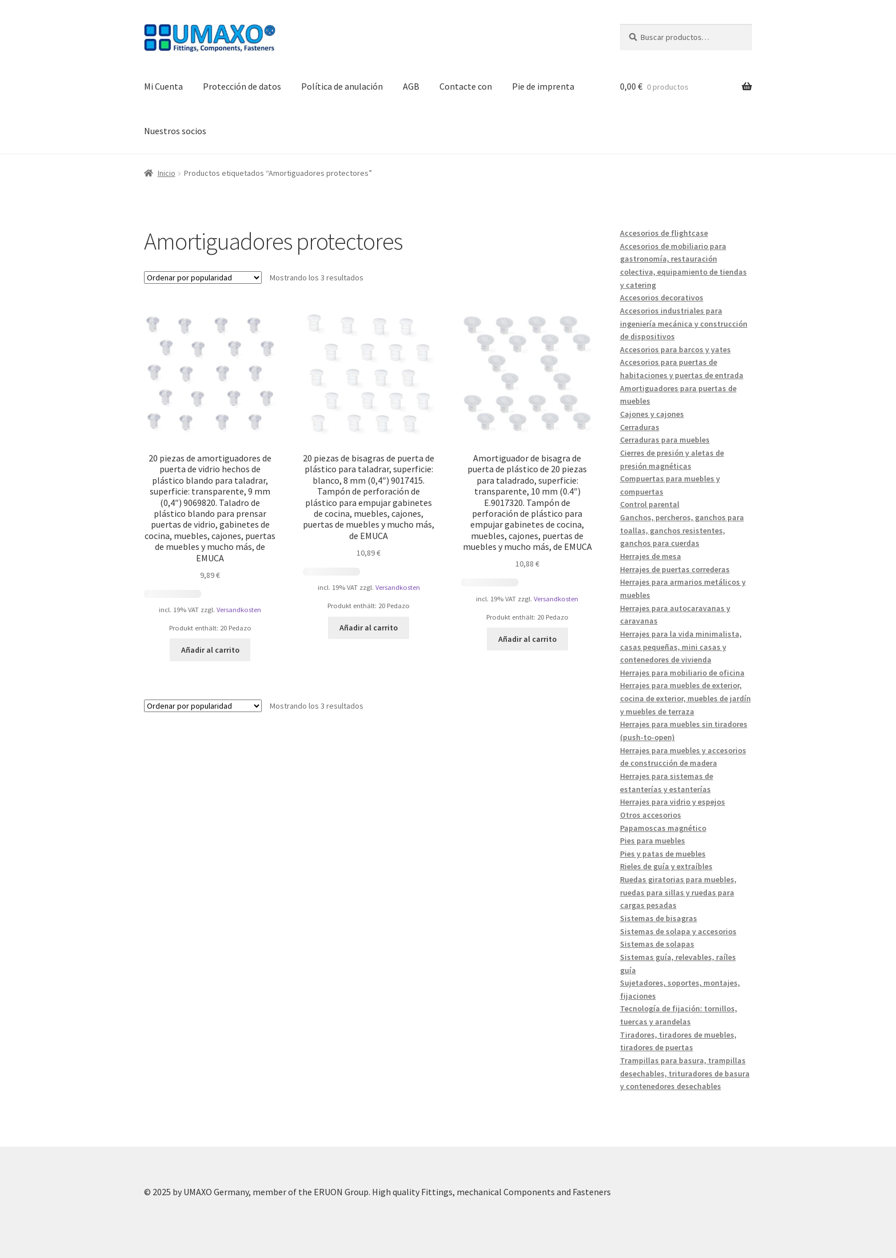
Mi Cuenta (163, 86)
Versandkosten (239, 609)
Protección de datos (242, 86)
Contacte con (465, 86)
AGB (411, 86)
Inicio (166, 173)
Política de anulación (342, 86)
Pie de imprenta (543, 86)
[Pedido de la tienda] (203, 277)
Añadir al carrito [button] (210, 650)
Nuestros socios (175, 130)
